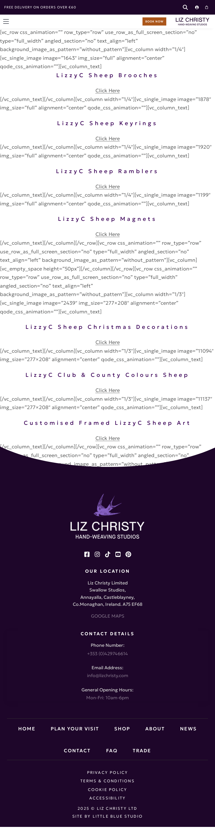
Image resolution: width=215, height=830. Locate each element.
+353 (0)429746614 (107, 653)
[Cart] (206, 7)
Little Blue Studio (118, 816)
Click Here (107, 90)
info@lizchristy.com (107, 675)
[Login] (197, 7)
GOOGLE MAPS (107, 616)
